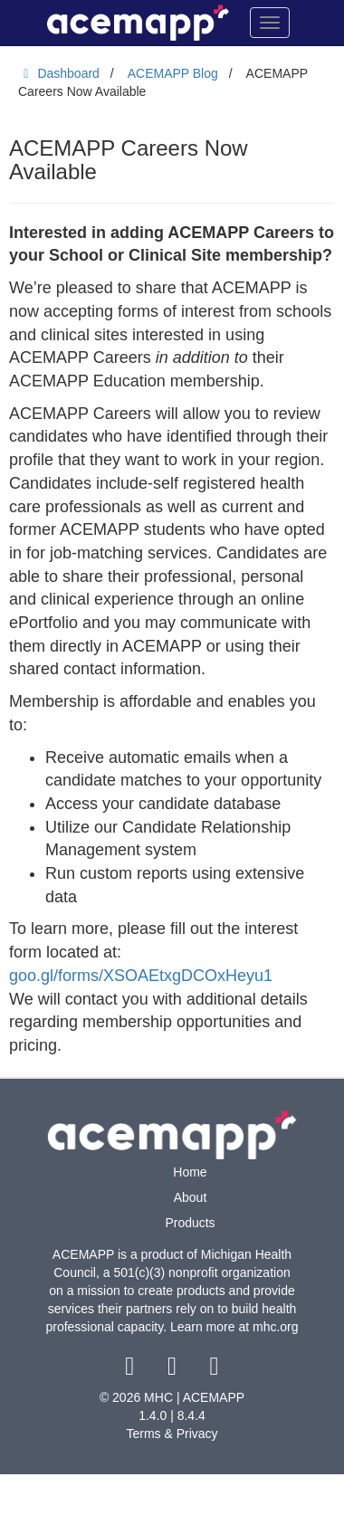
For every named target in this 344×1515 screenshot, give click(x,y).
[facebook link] (131, 1370)
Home (189, 1172)
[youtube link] (214, 1370)
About (190, 1197)
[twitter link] (174, 1370)
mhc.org (276, 1327)
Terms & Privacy (171, 1433)
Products (190, 1222)
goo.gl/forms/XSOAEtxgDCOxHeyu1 (140, 976)
